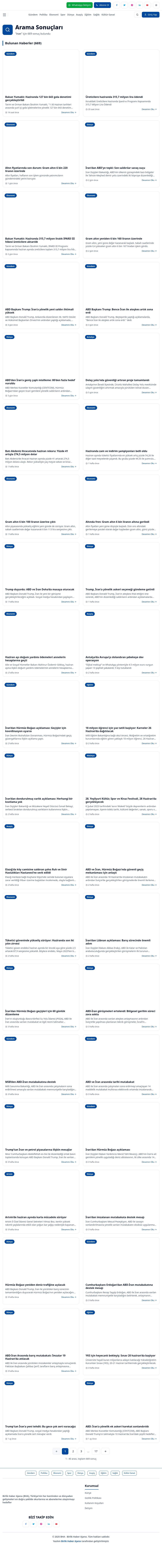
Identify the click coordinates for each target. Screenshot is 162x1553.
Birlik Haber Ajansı (71, 1541)
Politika (43, 14)
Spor (62, 14)
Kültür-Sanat (108, 14)
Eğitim (88, 14)
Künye (88, 1492)
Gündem (33, 14)
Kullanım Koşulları (94, 1503)
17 (96, 1451)
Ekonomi (54, 14)
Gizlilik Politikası (93, 1497)
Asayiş (79, 14)
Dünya (70, 14)
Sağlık (96, 14)
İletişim (89, 1508)
